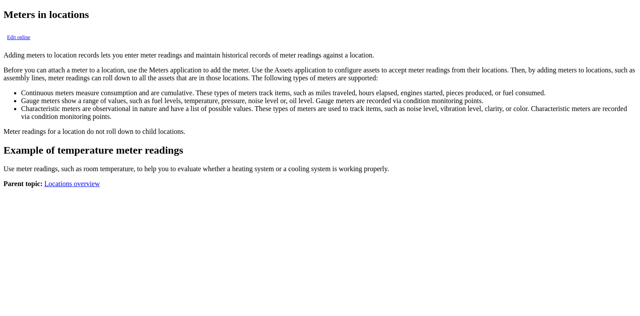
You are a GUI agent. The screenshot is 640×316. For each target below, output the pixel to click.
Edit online (18, 37)
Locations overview (72, 183)
